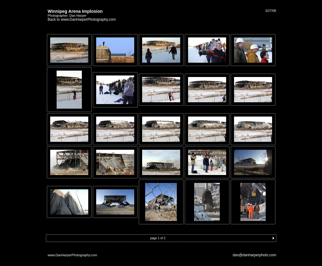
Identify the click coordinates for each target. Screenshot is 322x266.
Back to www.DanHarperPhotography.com (82, 19)
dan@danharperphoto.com (254, 255)
